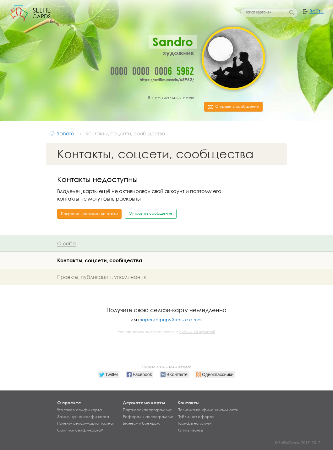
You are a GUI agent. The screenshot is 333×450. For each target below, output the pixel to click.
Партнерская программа (147, 409)
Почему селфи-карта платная (85, 423)
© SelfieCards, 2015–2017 (297, 442)
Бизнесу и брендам (141, 423)
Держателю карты (144, 402)
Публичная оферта (195, 416)
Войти (316, 11)
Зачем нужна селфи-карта (83, 416)
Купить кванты (190, 430)
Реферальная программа (148, 416)
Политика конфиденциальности (207, 409)
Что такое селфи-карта (79, 409)
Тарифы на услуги (194, 423)
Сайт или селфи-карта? (80, 430)
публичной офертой (197, 331)
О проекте (69, 402)
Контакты (188, 402)
